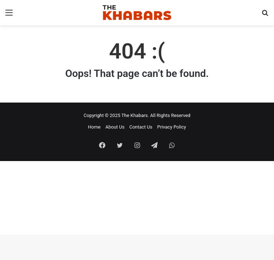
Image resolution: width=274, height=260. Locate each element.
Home (94, 127)
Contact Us (141, 127)
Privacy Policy (171, 127)
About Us (114, 127)
